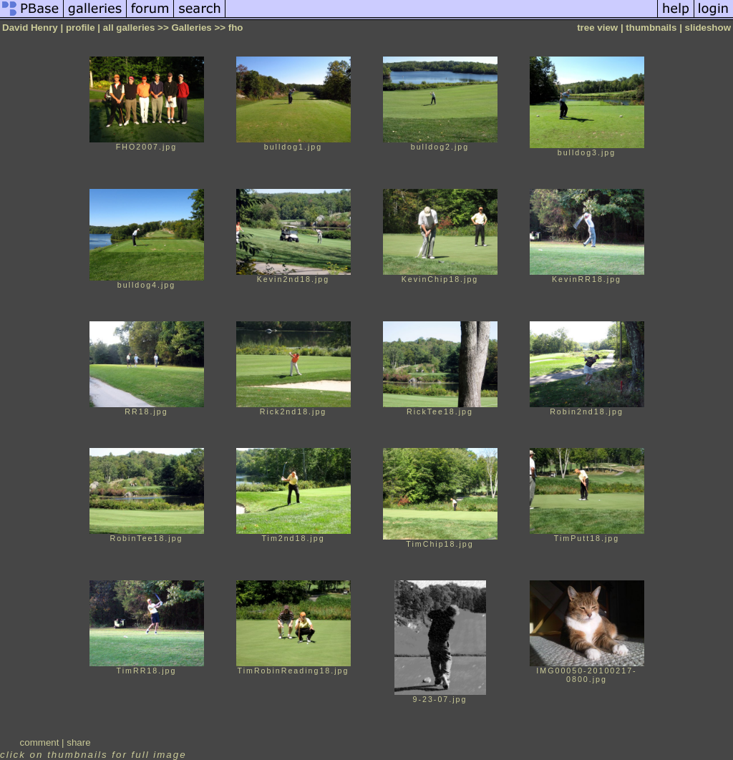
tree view (597, 27)
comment (39, 742)
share (78, 742)
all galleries (129, 27)
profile (80, 27)
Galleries (191, 27)
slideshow (708, 27)
